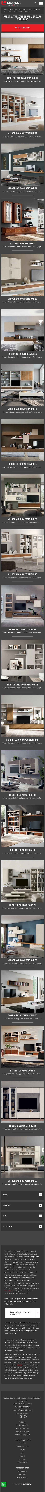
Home (5, 9)
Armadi (22, 1456)
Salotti (22, 1450)
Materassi (22, 1474)
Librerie (22, 1443)
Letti (22, 1453)
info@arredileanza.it (25, 1410)
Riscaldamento (22, 1477)
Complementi (22, 1471)
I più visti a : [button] (8, 1226)
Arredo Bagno (22, 1462)
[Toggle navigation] (41, 3)
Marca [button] (5, 1195)
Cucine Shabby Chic (22, 1435)
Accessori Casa (22, 1468)
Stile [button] (5, 1216)
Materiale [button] (6, 1205)
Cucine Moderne (22, 1425)
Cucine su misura (22, 1431)
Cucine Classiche (22, 1428)
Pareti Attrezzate (29, 9)
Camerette (22, 1459)
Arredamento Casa (15, 9)
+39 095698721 (24, 1407)
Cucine (22, 1422)
